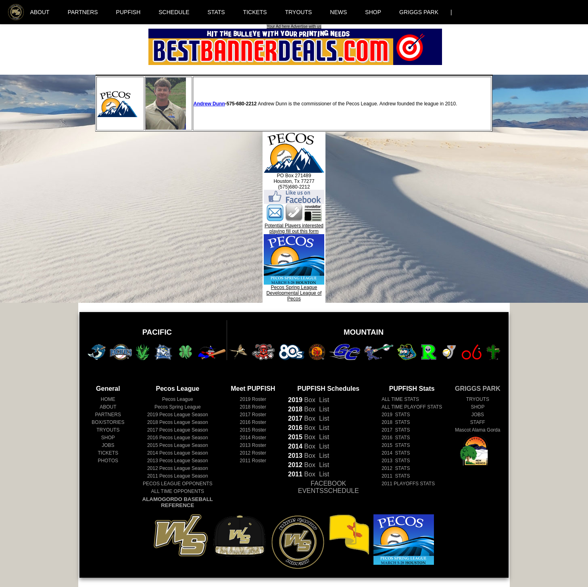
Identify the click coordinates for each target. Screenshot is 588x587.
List (323, 399)
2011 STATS (396, 476)
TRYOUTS (298, 12)
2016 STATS (396, 437)
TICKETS (255, 12)
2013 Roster (253, 445)
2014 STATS (396, 453)
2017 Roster (253, 414)
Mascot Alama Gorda (477, 430)
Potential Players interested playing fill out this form (294, 228)
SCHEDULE (173, 12)
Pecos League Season (177, 414)
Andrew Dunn (209, 104)
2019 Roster (253, 399)
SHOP (373, 12)
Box (301, 399)
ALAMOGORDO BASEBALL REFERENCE (177, 502)
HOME (108, 399)
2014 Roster (253, 437)
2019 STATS (396, 414)
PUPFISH (128, 12)
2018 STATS (396, 422)
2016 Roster (253, 422)
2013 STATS (396, 460)
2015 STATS (396, 445)
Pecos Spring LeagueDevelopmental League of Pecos (294, 291)
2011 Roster (253, 460)
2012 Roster (253, 453)
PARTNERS (83, 12)
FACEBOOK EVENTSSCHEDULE (328, 487)
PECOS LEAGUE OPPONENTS (178, 483)
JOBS (108, 445)
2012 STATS (396, 468)
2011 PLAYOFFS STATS (408, 483)
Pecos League (177, 399)
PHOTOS (108, 460)
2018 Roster (253, 407)
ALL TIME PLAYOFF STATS (412, 407)
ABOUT (39, 12)
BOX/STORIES (108, 422)
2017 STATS (396, 430)
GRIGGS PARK (418, 12)
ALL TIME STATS (400, 399)
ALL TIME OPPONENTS (177, 491)
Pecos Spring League (177, 407)
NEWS (338, 12)
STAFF (477, 422)
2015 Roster (253, 430)
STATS (216, 12)
